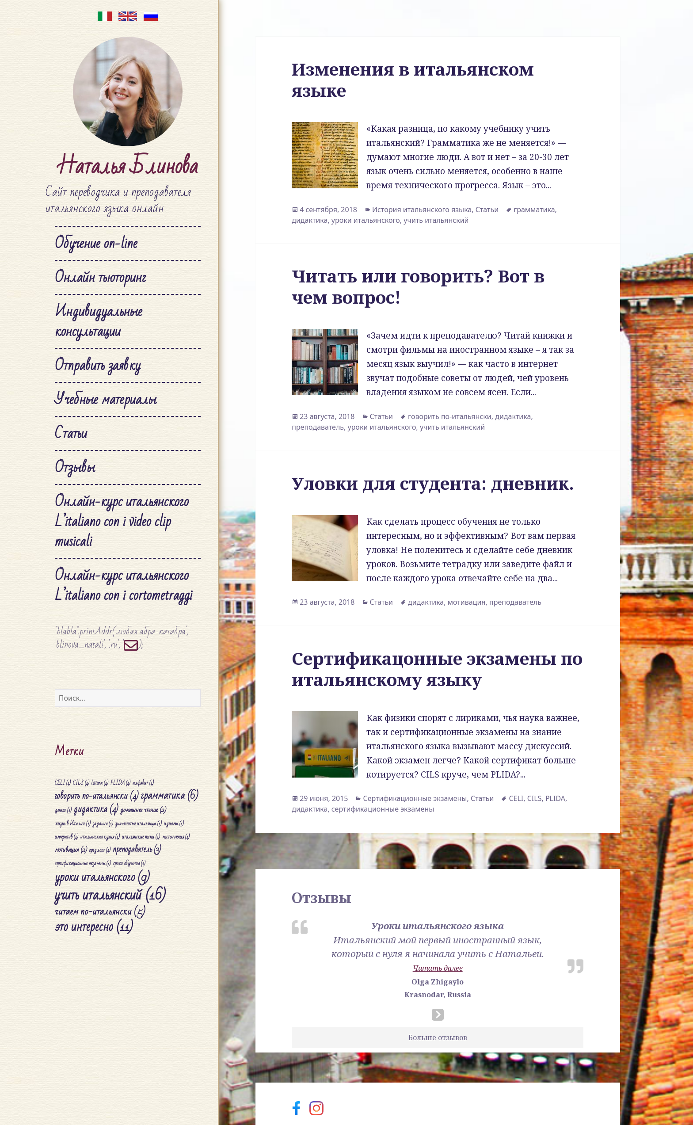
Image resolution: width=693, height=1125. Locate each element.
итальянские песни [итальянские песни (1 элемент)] (141, 837)
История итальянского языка (422, 209)
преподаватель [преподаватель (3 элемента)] (137, 849)
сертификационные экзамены (382, 809)
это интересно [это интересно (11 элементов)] (94, 926)
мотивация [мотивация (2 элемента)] (71, 849)
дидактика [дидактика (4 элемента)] (96, 809)
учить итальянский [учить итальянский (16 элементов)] (110, 895)
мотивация (467, 602)
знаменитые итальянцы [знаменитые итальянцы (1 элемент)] (138, 823)
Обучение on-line (96, 243)
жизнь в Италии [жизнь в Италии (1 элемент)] (73, 823)
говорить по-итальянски (449, 416)
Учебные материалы (105, 399)
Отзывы (75, 467)
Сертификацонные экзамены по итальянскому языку (437, 668)
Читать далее (438, 968)
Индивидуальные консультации (98, 321)
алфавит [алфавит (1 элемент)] (143, 782)
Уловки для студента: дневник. (433, 483)
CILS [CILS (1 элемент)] (81, 782)
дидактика (309, 220)
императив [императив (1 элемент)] (66, 837)
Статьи (71, 433)
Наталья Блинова (127, 166)
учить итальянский (436, 220)
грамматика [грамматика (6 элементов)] (169, 795)
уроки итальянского (365, 220)
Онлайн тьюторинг (100, 277)
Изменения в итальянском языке (413, 79)
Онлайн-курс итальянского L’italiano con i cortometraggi (123, 585)
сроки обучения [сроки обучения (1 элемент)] (129, 863)
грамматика (534, 209)
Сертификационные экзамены (415, 798)
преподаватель (318, 427)
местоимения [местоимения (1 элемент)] (176, 837)
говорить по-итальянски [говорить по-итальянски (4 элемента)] (96, 795)
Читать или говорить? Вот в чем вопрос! (418, 286)
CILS (534, 798)
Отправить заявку (98, 365)
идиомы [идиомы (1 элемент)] (174, 823)
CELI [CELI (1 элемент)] (63, 782)
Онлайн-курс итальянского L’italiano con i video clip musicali (122, 521)
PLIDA (555, 798)
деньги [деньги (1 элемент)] (63, 810)
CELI (516, 798)
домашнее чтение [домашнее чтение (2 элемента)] (143, 810)
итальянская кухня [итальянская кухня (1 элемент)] (100, 837)
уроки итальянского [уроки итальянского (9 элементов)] (102, 877)
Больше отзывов (437, 1037)
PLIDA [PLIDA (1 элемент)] (120, 782)
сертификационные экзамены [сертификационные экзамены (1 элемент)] (83, 863)
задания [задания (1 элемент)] (103, 823)
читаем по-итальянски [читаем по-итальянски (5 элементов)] (100, 911)
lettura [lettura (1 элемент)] (99, 782)
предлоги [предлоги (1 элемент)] (99, 850)
